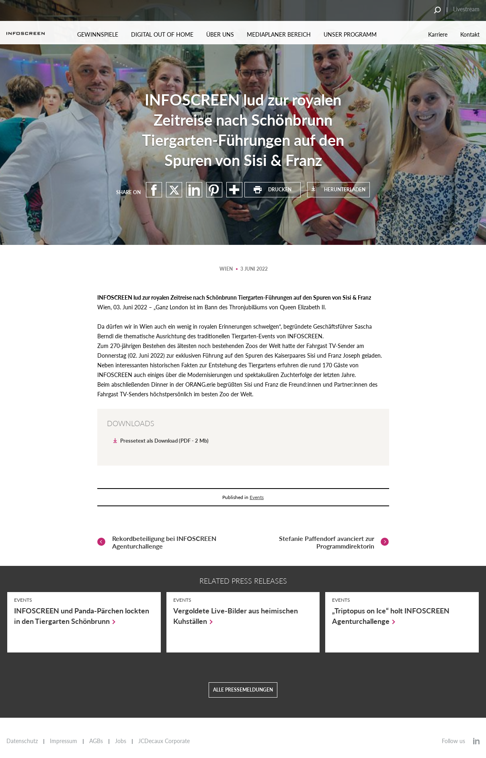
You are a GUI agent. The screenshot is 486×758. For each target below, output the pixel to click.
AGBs (96, 741)
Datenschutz (22, 741)
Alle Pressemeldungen (243, 698)
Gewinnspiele (97, 34)
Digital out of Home (162, 34)
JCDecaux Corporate (164, 741)
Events (257, 497)
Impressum (63, 741)
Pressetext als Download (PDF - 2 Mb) (164, 440)
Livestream (466, 9)
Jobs (120, 741)
